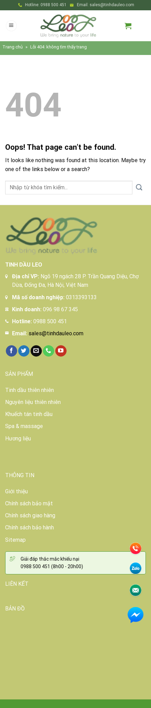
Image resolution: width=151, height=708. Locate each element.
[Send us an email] (36, 351)
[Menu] (11, 26)
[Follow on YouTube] (61, 351)
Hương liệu (18, 438)
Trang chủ (12, 46)
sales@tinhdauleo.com (55, 333)
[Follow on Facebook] (11, 351)
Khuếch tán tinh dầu (29, 414)
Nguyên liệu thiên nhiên (33, 402)
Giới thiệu (16, 491)
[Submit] (139, 187)
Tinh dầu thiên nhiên (29, 390)
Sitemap (15, 540)
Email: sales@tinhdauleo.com (105, 4)
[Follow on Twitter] (24, 351)
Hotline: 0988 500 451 (46, 4)
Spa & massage (24, 426)
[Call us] (48, 351)
